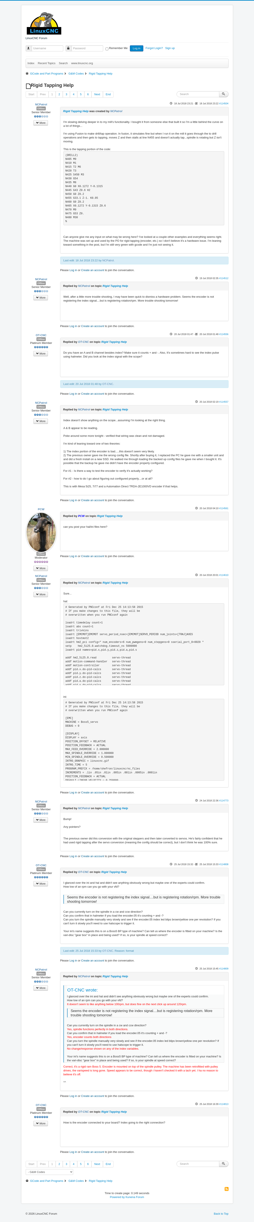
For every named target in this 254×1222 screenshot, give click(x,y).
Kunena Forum (135, 1197)
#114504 (223, 103)
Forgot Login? (154, 48)
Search (63, 63)
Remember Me (118, 48)
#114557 (223, 401)
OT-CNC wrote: (82, 989)
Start (31, 94)
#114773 (223, 800)
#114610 (223, 575)
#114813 (223, 1104)
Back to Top (221, 1213)
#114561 (223, 508)
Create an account (92, 270)
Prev (43, 94)
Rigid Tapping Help (76, 111)
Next (97, 94)
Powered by (117, 1197)
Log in (136, 48)
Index (31, 63)
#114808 (223, 864)
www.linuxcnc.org (82, 63)
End (108, 94)
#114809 (223, 968)
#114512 (223, 278)
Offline (41, 108)
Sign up (170, 48)
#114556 (223, 334)
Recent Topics (46, 63)
